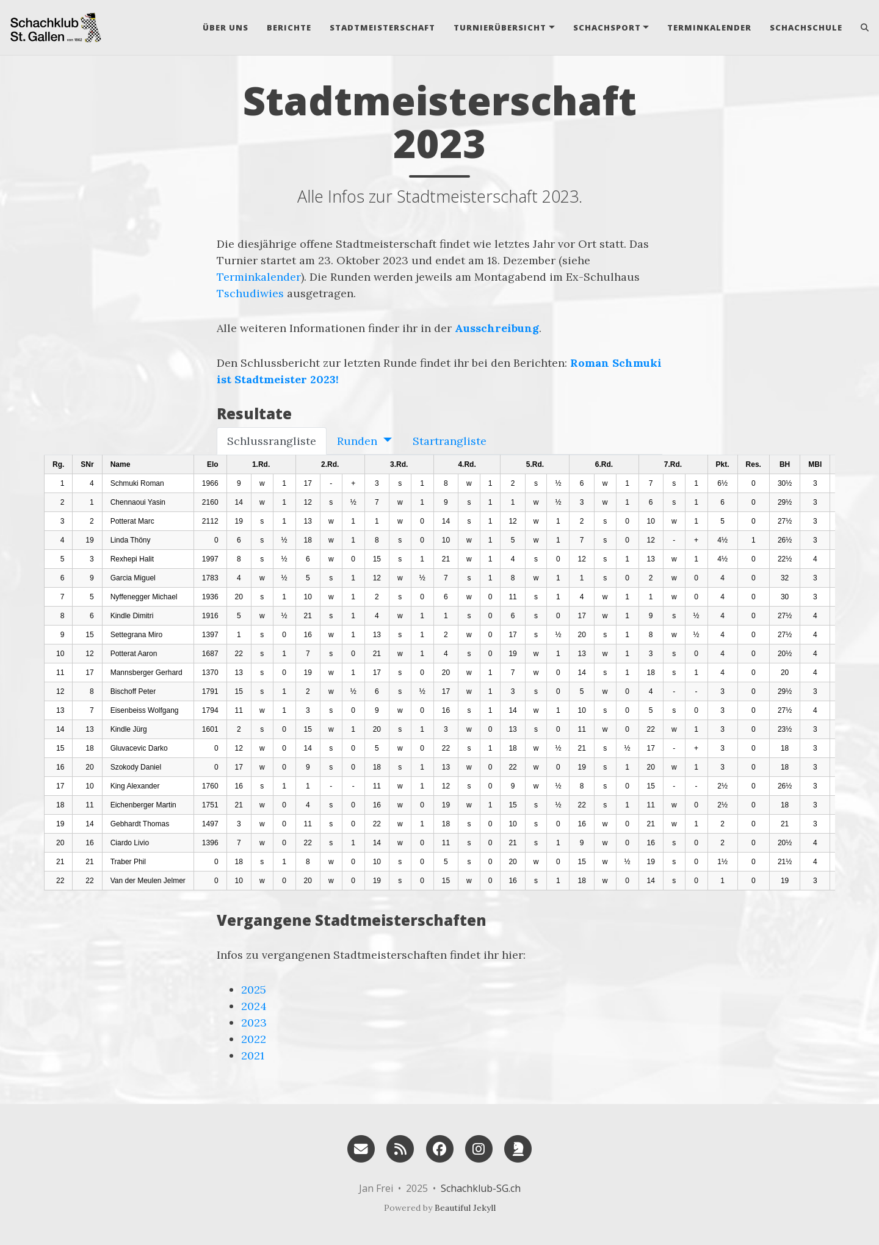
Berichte (289, 27)
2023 (254, 1023)
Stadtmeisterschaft (382, 27)
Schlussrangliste (271, 441)
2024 (254, 1006)
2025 (253, 990)
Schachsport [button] (607, 27)
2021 (252, 1055)
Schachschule (806, 27)
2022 (253, 1039)
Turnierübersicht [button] (500, 27)
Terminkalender (709, 27)
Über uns (225, 27)
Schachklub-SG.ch (481, 1188)
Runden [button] (358, 441)
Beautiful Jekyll (465, 1207)
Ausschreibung (497, 328)
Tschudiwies (250, 293)
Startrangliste (450, 441)
